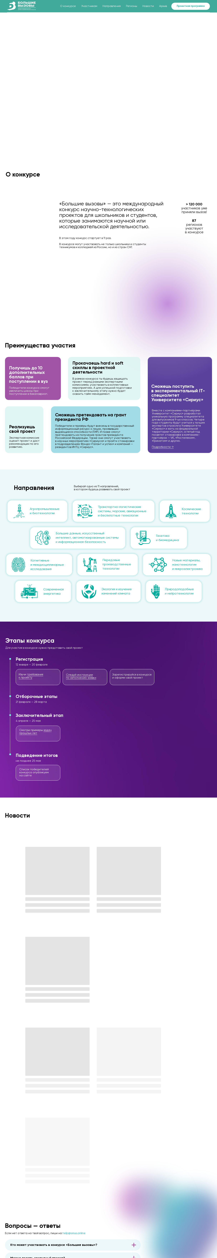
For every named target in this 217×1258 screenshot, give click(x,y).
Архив (163, 6)
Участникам (89, 6)
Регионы (131, 6)
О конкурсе (68, 6)
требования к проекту (31, 676)
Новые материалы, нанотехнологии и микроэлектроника (187, 565)
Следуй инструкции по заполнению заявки (81, 676)
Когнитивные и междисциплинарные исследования (47, 565)
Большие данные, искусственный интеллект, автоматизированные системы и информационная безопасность (87, 538)
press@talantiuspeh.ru (106, 1232)
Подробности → (163, 447)
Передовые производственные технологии (116, 564)
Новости (148, 6)
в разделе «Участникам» (71, 1121)
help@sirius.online (73, 1053)
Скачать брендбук (103, 1240)
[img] (42, 1218)
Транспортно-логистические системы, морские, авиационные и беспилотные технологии (122, 511)
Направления (112, 6)
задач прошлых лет (35, 732)
